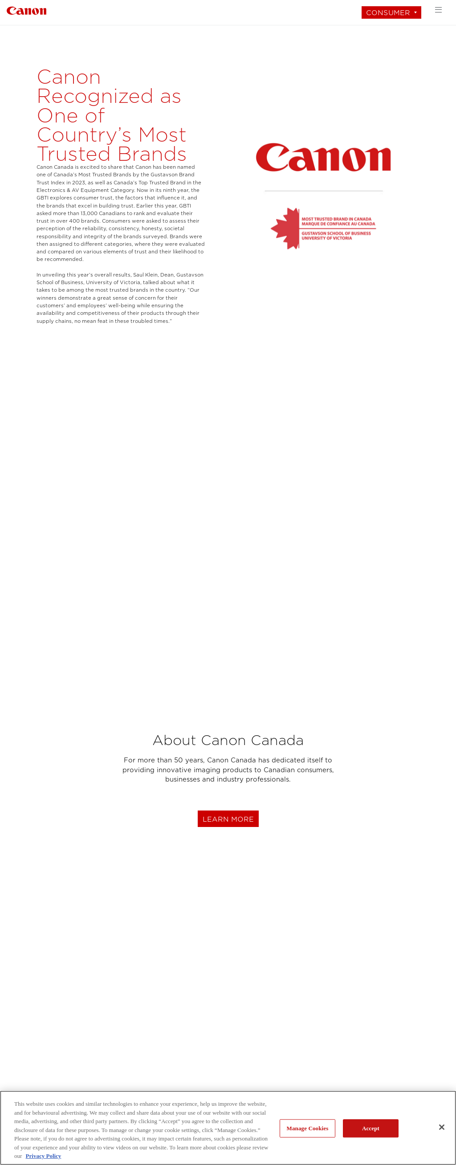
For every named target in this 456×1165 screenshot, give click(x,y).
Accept (370, 1128)
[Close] (442, 1127)
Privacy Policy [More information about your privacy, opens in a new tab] (43, 1156)
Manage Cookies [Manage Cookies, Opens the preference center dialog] (308, 1128)
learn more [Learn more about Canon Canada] (228, 819)
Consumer (388, 12)
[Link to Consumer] (26, 9)
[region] (228, 1128)
